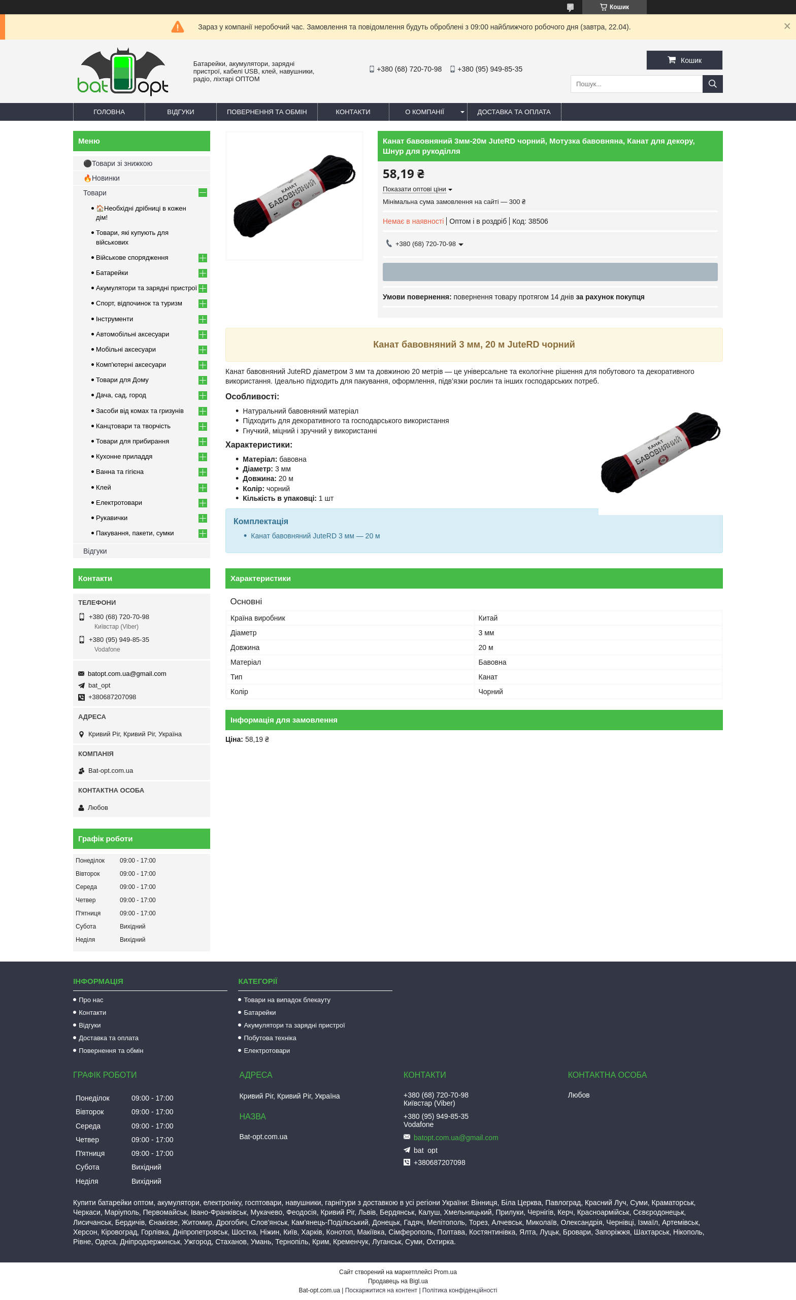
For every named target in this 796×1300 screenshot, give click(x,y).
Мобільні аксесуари (126, 349)
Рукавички (111, 518)
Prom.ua (445, 1272)
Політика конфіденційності (460, 1290)
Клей (103, 487)
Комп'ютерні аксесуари (131, 364)
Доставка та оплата (514, 112)
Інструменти (114, 319)
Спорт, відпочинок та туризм (139, 303)
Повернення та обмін (267, 112)
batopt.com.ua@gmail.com (127, 673)
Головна (109, 112)
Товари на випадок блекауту (287, 1000)
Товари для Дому (122, 380)
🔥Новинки (101, 178)
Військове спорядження (132, 257)
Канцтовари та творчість (133, 426)
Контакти (353, 112)
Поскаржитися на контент (381, 1290)
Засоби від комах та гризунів (140, 411)
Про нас (91, 1000)
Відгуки (180, 112)
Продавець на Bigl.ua (398, 1281)
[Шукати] (713, 84)
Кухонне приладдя (124, 456)
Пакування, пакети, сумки (135, 533)
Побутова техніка (270, 1038)
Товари (95, 193)
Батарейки (112, 273)
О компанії (424, 112)
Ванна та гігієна (120, 471)
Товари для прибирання (132, 441)
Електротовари (119, 502)
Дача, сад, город (121, 395)
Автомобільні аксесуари (132, 334)
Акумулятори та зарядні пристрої (146, 288)
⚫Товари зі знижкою (117, 163)
